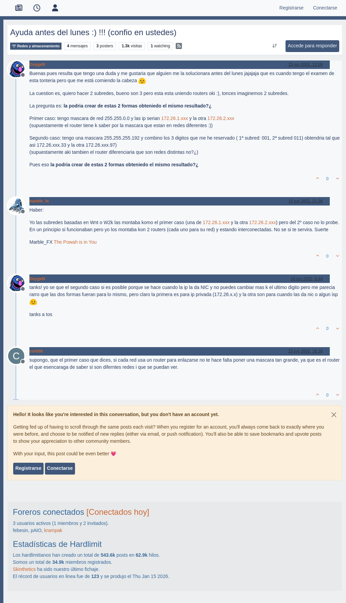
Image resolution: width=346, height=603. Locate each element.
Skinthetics (24, 569)
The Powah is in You (75, 242)
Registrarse (28, 468)
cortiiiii (36, 351)
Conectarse (60, 468)
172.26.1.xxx (174, 118)
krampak (53, 530)
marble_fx (39, 201)
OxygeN (37, 64)
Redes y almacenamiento (36, 46)
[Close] (334, 415)
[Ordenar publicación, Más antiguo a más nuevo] (274, 46)
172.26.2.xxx (220, 118)
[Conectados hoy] (117, 511)
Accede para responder (312, 45)
